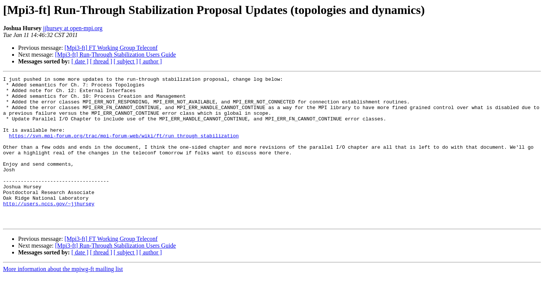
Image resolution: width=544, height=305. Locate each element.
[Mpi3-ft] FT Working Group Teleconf (111, 48)
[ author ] (150, 61)
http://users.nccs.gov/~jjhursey (48, 229)
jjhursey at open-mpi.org (72, 28)
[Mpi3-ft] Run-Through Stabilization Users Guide (115, 54)
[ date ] (79, 61)
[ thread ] (101, 61)
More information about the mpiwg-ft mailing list (63, 298)
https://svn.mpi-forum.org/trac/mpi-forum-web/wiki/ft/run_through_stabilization (124, 148)
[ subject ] (126, 61)
